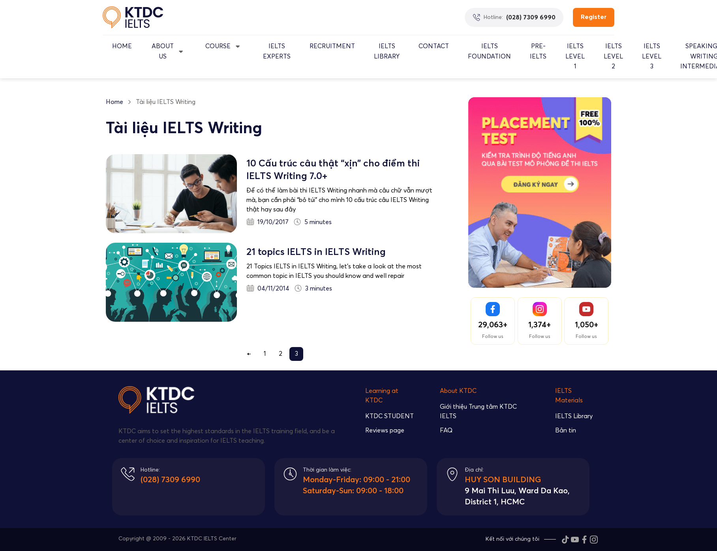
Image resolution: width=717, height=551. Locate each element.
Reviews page (384, 430)
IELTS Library (387, 51)
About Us (163, 51)
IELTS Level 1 (575, 56)
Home (122, 46)
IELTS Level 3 (651, 56)
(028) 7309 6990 (170, 480)
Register (593, 17)
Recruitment (332, 46)
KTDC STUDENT (389, 416)
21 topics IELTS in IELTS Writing (316, 252)
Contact (434, 46)
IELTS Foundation (489, 51)
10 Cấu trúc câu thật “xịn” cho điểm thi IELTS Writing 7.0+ (333, 170)
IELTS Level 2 (613, 56)
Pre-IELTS (538, 51)
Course (218, 46)
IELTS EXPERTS (277, 51)
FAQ (446, 430)
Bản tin (565, 430)
